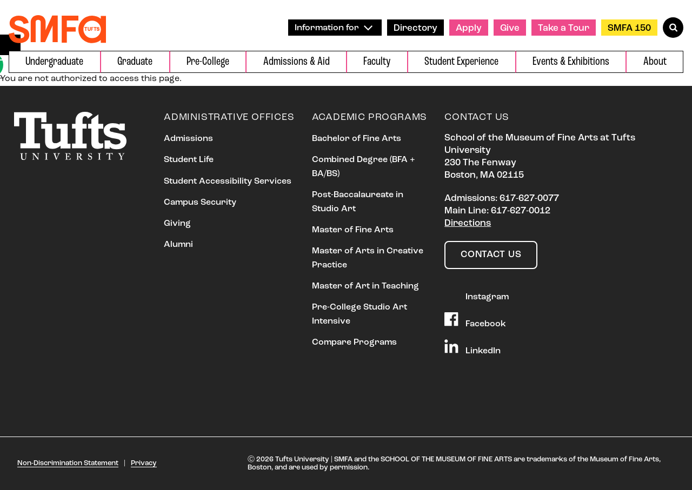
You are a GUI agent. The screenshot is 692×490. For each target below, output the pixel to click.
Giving (177, 223)
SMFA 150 (629, 28)
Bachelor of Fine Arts (356, 139)
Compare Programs (354, 342)
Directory (415, 28)
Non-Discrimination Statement (67, 463)
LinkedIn (472, 347)
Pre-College (208, 62)
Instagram (476, 293)
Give (510, 28)
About (655, 62)
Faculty (376, 62)
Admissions (188, 139)
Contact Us (491, 254)
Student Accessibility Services (227, 181)
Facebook (475, 320)
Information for (333, 27)
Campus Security (200, 202)
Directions (467, 223)
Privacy (144, 463)
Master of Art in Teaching (365, 286)
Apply (469, 28)
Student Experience (461, 62)
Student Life (189, 160)
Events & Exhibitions (571, 62)
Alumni (178, 244)
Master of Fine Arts (353, 230)
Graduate (134, 62)
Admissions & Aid (296, 62)
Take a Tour (563, 28)
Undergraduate (54, 62)
